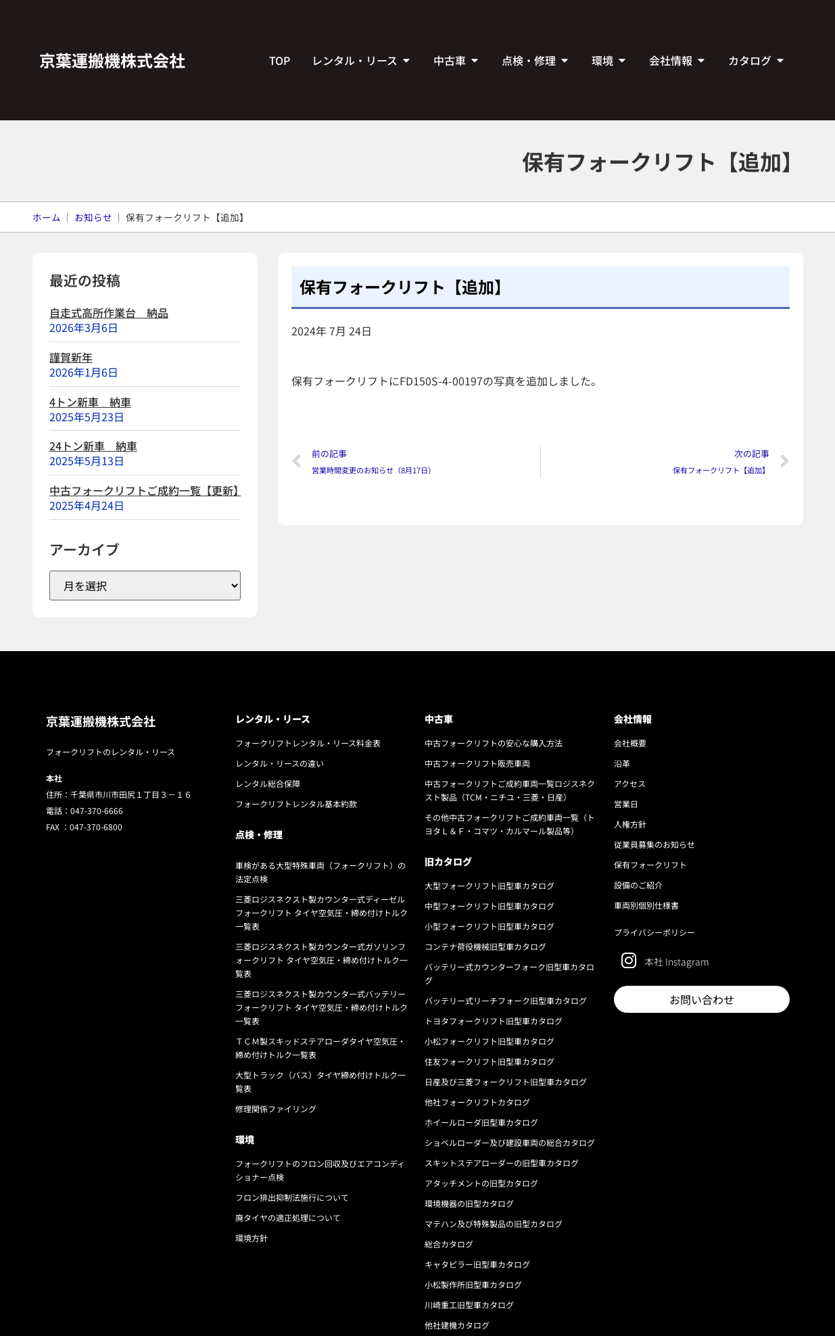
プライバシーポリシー (654, 932)
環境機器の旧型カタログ (469, 1203)
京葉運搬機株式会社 (112, 60)
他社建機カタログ (457, 1325)
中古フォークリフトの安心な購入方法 (494, 742)
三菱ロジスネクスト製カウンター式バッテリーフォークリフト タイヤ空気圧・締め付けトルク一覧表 (321, 1007)
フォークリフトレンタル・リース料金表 (308, 742)
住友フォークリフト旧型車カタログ (489, 1061)
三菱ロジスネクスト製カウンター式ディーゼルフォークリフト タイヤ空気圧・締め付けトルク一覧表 (321, 912)
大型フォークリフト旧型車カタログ (489, 885)
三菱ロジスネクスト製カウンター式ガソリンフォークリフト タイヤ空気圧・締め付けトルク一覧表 (321, 959)
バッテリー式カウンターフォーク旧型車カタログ (509, 973)
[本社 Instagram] (629, 960)
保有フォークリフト (650, 864)
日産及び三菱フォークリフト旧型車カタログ (506, 1081)
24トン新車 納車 (93, 445)
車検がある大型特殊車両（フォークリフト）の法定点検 (320, 871)
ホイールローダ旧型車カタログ (481, 1122)
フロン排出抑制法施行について (292, 1197)
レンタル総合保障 (267, 783)
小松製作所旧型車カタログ (473, 1284)
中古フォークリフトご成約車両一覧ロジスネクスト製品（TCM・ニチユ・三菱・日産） (510, 790)
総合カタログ (449, 1243)
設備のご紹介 (638, 884)
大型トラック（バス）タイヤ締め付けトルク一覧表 (320, 1081)
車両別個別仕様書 (646, 905)
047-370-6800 (96, 826)
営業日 (626, 803)
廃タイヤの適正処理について (288, 1217)
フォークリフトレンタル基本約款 (296, 803)
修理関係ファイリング (275, 1108)
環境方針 (251, 1237)
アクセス (630, 783)
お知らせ (93, 217)
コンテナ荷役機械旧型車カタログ (485, 946)
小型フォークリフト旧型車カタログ (489, 926)
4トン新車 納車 (90, 401)
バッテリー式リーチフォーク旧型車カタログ (506, 1000)
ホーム (46, 217)
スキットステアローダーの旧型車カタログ (502, 1162)
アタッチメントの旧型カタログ (481, 1183)
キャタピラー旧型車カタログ (477, 1264)
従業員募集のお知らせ (654, 844)
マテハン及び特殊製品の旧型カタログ (494, 1223)
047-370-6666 (96, 810)
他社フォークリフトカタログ (477, 1101)
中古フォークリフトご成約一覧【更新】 (146, 490)
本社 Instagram (676, 961)
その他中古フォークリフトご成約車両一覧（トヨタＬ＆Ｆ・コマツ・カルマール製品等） (510, 823)
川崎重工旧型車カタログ (469, 1304)
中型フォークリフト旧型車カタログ (489, 905)
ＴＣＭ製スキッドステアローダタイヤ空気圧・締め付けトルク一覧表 (320, 1047)
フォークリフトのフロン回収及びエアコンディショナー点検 (320, 1170)
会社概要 (630, 742)
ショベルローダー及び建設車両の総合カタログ (510, 1142)
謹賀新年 (71, 357)
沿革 (622, 763)
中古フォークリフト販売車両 (477, 763)
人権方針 (630, 824)
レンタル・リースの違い (279, 763)
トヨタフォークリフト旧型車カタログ (494, 1020)
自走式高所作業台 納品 (108, 312)
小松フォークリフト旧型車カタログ (489, 1041)
